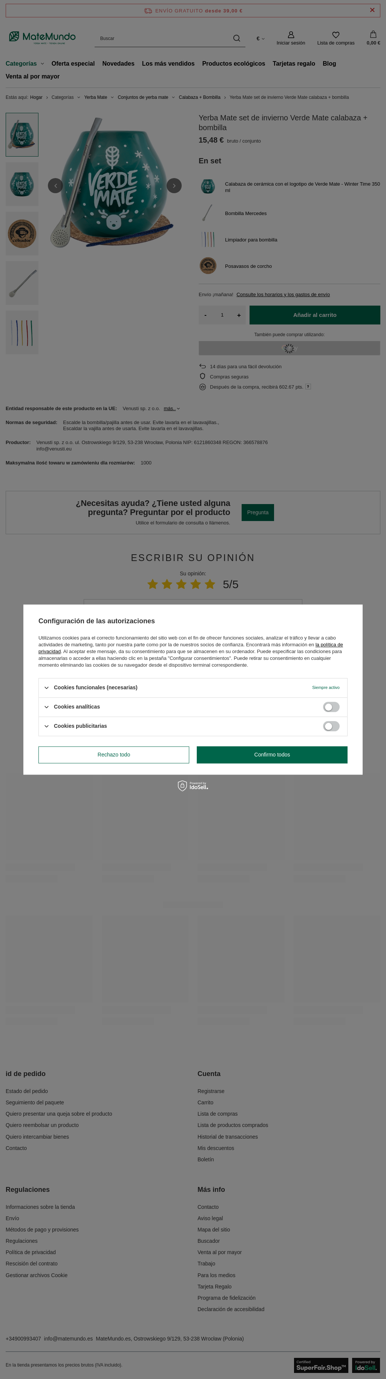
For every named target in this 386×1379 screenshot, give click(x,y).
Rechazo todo (114, 755)
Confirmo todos (272, 755)
